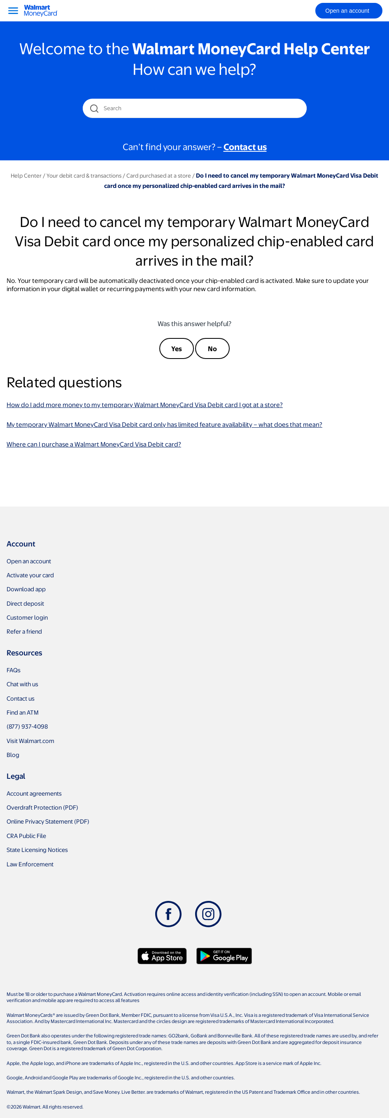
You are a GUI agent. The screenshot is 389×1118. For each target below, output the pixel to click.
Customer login (27, 617)
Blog (13, 754)
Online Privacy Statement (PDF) (48, 821)
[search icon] (94, 108)
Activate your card (30, 575)
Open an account (29, 561)
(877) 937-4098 (27, 726)
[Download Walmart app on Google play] (224, 956)
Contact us (21, 698)
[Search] (195, 108)
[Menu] (13, 10)
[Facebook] (168, 914)
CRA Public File (26, 835)
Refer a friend (24, 631)
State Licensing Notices (37, 849)
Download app (26, 589)
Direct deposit (25, 603)
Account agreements (34, 793)
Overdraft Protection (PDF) (42, 807)
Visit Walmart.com (30, 740)
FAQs (14, 670)
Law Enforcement (30, 864)
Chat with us (22, 684)
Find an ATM (23, 712)
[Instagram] (208, 914)
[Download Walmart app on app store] (162, 956)
